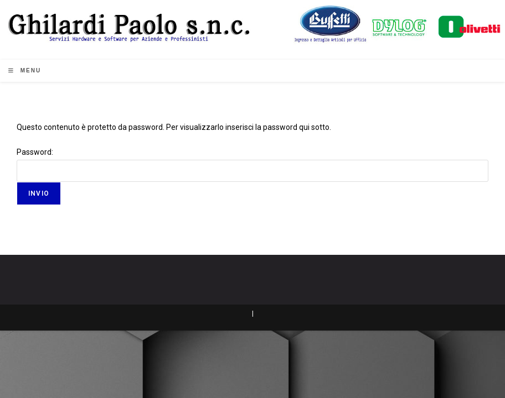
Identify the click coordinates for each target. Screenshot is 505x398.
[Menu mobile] (24, 70)
